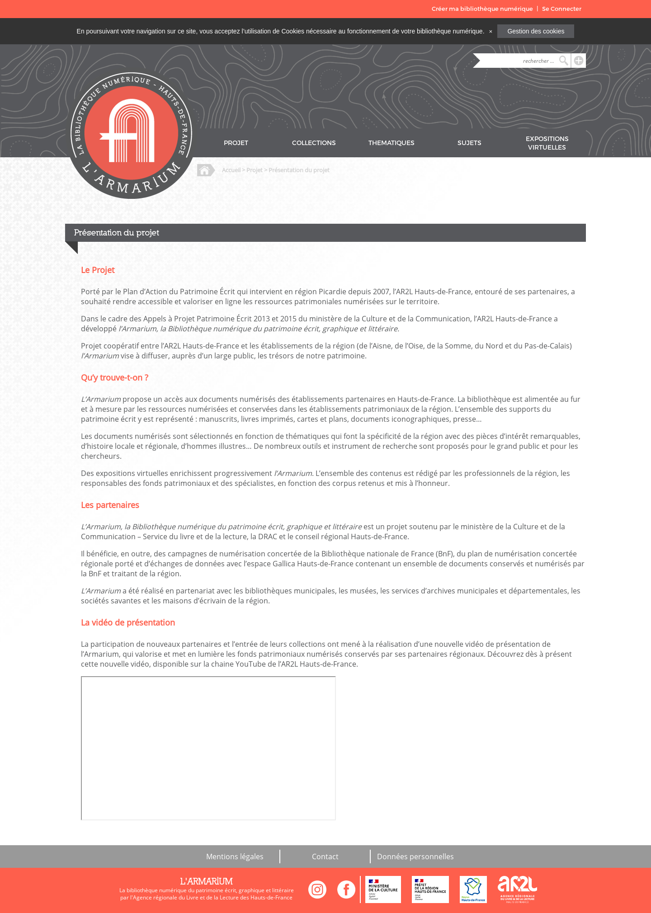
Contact (325, 856)
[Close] (490, 31)
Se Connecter (561, 9)
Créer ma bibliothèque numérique (482, 9)
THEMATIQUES (391, 143)
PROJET (236, 143)
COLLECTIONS (314, 143)
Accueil (231, 170)
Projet (254, 170)
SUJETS (469, 143)
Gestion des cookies (535, 31)
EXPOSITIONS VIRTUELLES (547, 143)
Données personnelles (415, 856)
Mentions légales (235, 856)
